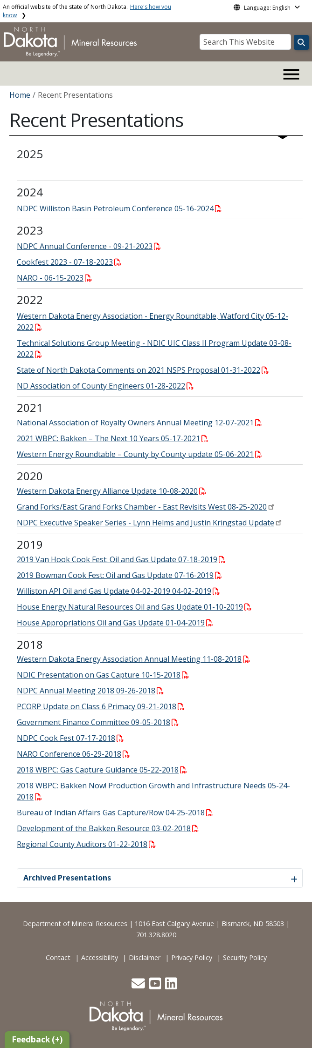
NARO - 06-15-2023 (54, 278)
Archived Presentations (67, 878)
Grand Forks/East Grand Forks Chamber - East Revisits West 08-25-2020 (142, 507)
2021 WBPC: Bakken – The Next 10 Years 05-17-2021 (112, 438)
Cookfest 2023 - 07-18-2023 (69, 262)
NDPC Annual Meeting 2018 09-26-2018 (90, 690)
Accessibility (99, 957)
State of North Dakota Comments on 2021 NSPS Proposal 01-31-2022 (143, 370)
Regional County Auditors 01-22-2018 (86, 844)
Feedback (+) (37, 1039)
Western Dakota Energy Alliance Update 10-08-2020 (111, 491)
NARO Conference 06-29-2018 (73, 754)
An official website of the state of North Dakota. (87, 11)
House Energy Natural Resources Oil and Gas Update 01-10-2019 (134, 607)
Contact (58, 957)
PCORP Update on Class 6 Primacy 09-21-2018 (101, 706)
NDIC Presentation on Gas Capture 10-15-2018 (103, 675)
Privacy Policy (191, 957)
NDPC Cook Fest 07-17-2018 (70, 738)
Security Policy (245, 957)
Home (19, 95)
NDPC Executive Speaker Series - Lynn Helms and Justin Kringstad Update (145, 522)
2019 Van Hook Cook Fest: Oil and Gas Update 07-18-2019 (121, 559)
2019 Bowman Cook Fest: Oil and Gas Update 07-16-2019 (119, 575)
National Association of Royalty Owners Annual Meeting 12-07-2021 (139, 422)
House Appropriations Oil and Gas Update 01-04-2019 (115, 623)
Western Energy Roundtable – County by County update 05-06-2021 (139, 454)
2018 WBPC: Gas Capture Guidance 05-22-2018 (102, 770)
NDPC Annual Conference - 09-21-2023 (89, 246)
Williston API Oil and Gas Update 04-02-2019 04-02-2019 (118, 591)
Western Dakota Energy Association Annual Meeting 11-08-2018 (133, 659)
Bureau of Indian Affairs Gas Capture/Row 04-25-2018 (115, 812)
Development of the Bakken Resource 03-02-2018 (108, 828)
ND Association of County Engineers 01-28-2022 (105, 386)
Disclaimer (144, 957)
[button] (139, 985)
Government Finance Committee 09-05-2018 (98, 722)
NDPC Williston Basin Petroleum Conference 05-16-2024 (119, 208)
